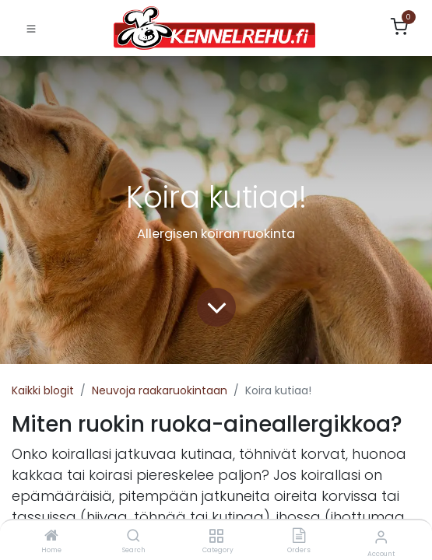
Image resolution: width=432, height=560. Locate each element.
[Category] (216, 536)
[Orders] (299, 536)
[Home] (51, 536)
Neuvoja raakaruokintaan (159, 390)
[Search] (133, 536)
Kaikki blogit (43, 390)
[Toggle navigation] (31, 28)
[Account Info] (381, 537)
